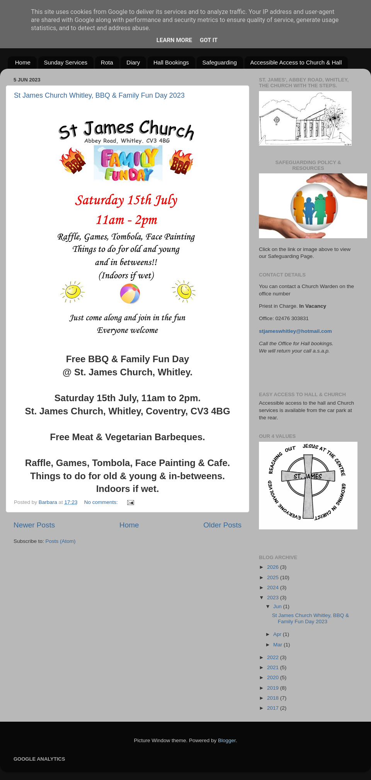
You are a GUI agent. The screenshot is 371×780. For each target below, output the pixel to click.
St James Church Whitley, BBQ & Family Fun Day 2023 (99, 95)
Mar (278, 645)
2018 (273, 698)
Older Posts (222, 525)
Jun (278, 606)
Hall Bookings (171, 62)
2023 (273, 597)
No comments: (101, 502)
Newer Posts (34, 525)
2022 (273, 657)
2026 (273, 567)
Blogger (227, 740)
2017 (273, 708)
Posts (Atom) (61, 541)
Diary (133, 62)
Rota (107, 62)
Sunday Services (66, 62)
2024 (273, 587)
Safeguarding (220, 62)
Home (23, 62)
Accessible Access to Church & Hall (296, 62)
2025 (273, 577)
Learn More (174, 40)
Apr (278, 634)
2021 (273, 667)
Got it (209, 40)
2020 (273, 677)
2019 (273, 688)
